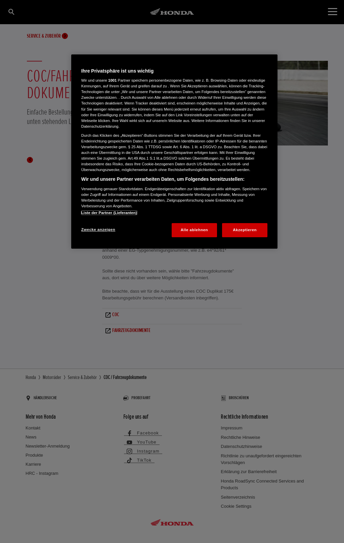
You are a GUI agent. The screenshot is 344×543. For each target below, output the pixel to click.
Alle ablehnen (194, 230)
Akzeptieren (245, 230)
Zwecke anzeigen (98, 229)
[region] (174, 151)
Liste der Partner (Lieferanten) (109, 213)
